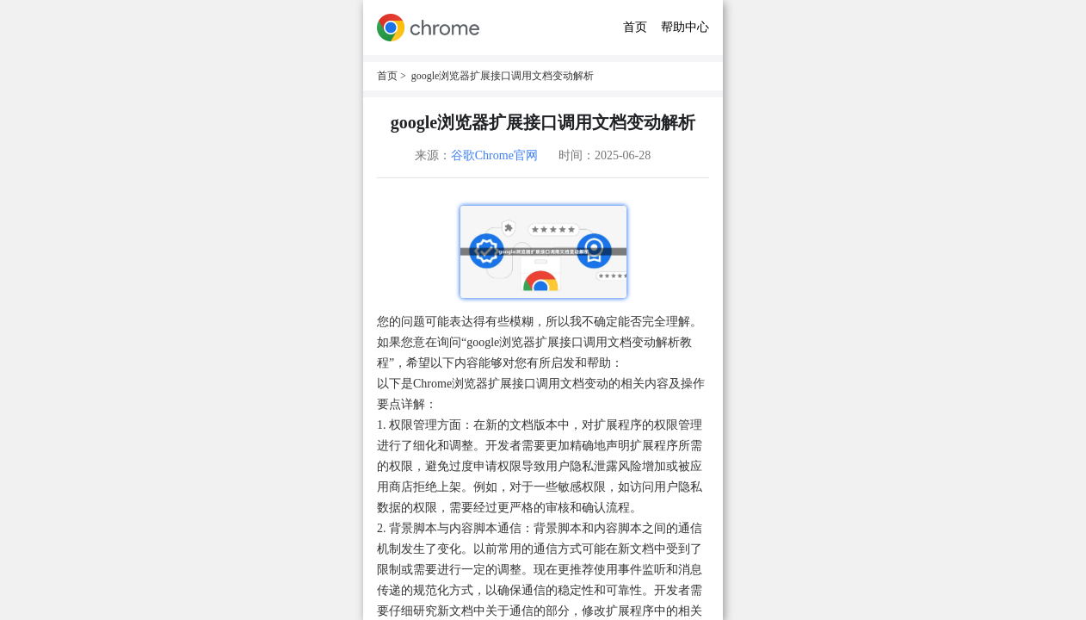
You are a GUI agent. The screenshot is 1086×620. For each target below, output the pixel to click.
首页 (635, 27)
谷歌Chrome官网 (494, 155)
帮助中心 (685, 27)
